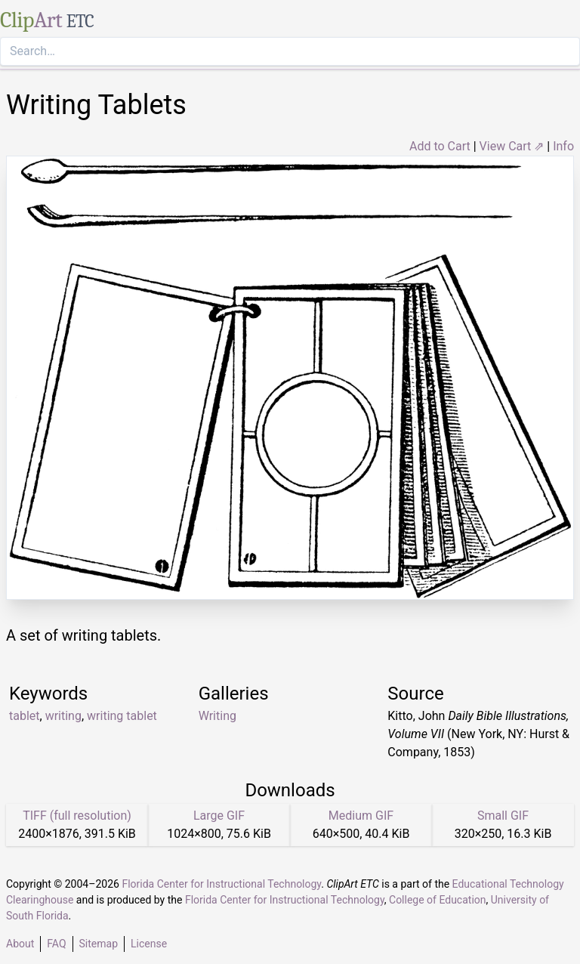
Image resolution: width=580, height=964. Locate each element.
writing (63, 716)
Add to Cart (439, 146)
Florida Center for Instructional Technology (221, 884)
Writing (217, 716)
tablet (24, 716)
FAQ (56, 944)
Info (563, 146)
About (20, 944)
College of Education (437, 900)
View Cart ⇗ (512, 146)
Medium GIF (361, 815)
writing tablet (122, 716)
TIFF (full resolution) (77, 815)
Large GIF (219, 815)
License (149, 944)
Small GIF (503, 815)
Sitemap (98, 944)
